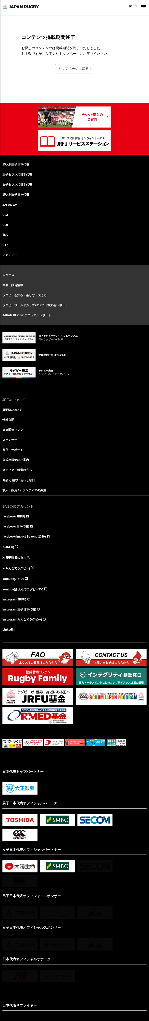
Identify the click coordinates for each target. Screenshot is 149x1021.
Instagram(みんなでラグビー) (22, 619)
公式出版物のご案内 (15, 460)
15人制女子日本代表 (15, 194)
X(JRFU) (8, 547)
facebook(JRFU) (13, 516)
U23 (5, 215)
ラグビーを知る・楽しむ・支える (24, 295)
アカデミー (9, 255)
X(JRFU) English (13, 557)
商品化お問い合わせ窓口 (18, 480)
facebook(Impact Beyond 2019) (24, 536)
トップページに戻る (73, 68)
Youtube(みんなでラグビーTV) (22, 589)
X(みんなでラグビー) (16, 568)
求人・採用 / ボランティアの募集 (24, 490)
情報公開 (8, 420)
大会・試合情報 (12, 285)
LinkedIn (8, 629)
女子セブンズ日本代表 (17, 184)
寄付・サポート (12, 450)
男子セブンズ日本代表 (17, 174)
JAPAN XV (9, 205)
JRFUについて (12, 409)
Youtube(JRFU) (13, 579)
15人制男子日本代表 (15, 164)
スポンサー (9, 440)
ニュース (8, 275)
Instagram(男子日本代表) (19, 609)
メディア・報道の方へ (17, 470)
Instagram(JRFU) (14, 599)
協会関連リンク (12, 430)
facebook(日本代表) (15, 526)
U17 (5, 245)
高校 (5, 235)
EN (135, 6)
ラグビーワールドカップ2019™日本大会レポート (35, 305)
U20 (5, 225)
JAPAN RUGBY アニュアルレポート (26, 315)
